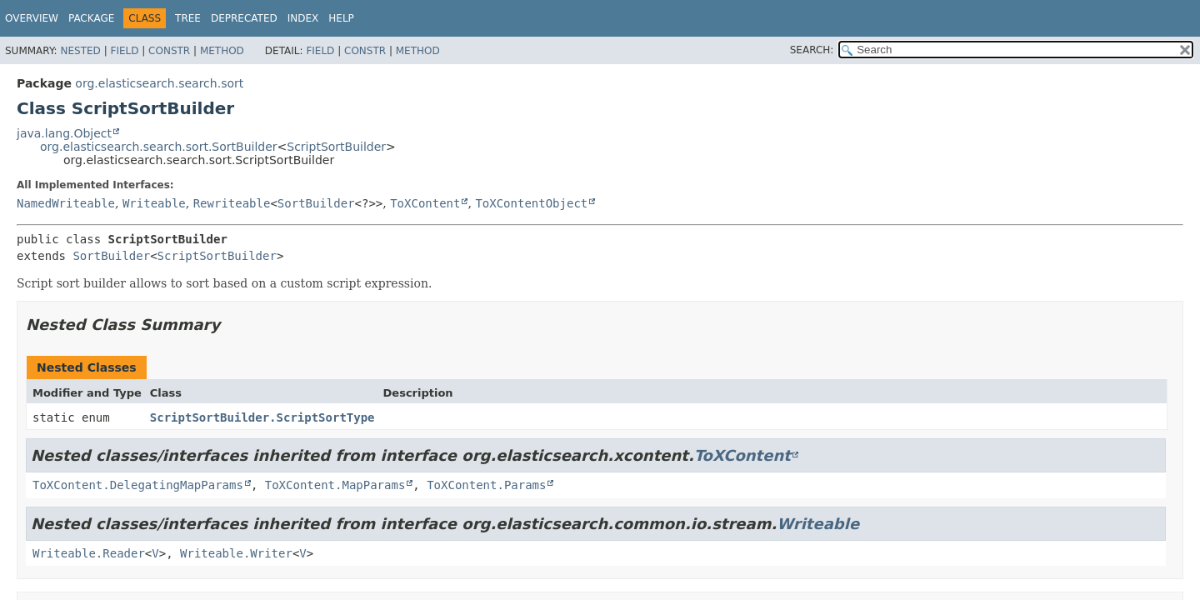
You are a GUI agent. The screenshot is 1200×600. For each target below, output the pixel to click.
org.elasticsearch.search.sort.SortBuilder (159, 146)
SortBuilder (316, 203)
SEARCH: (812, 50)
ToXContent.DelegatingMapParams (137, 485)
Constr (169, 51)
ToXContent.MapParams (335, 485)
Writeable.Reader (88, 553)
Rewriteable (232, 203)
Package (91, 18)
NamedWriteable (66, 203)
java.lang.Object (64, 133)
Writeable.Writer (236, 553)
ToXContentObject (531, 203)
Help (341, 18)
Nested (80, 51)
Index (303, 18)
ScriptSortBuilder (336, 146)
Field (124, 51)
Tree (188, 18)
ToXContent (425, 203)
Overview (31, 18)
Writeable (154, 203)
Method (222, 51)
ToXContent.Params (486, 485)
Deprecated (244, 18)
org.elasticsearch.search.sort (159, 83)
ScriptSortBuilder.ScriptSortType (262, 417)
